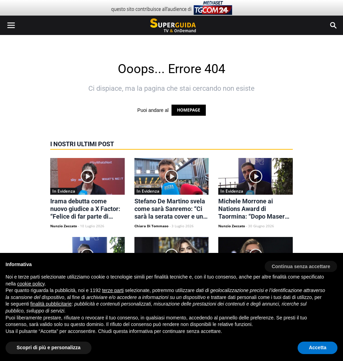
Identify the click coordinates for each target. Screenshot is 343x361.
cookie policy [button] (30, 284)
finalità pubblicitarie (51, 304)
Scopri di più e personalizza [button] (48, 347)
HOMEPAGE (188, 110)
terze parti (113, 290)
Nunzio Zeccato (63, 225)
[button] (301, 264)
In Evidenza (63, 191)
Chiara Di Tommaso (151, 225)
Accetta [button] (317, 347)
